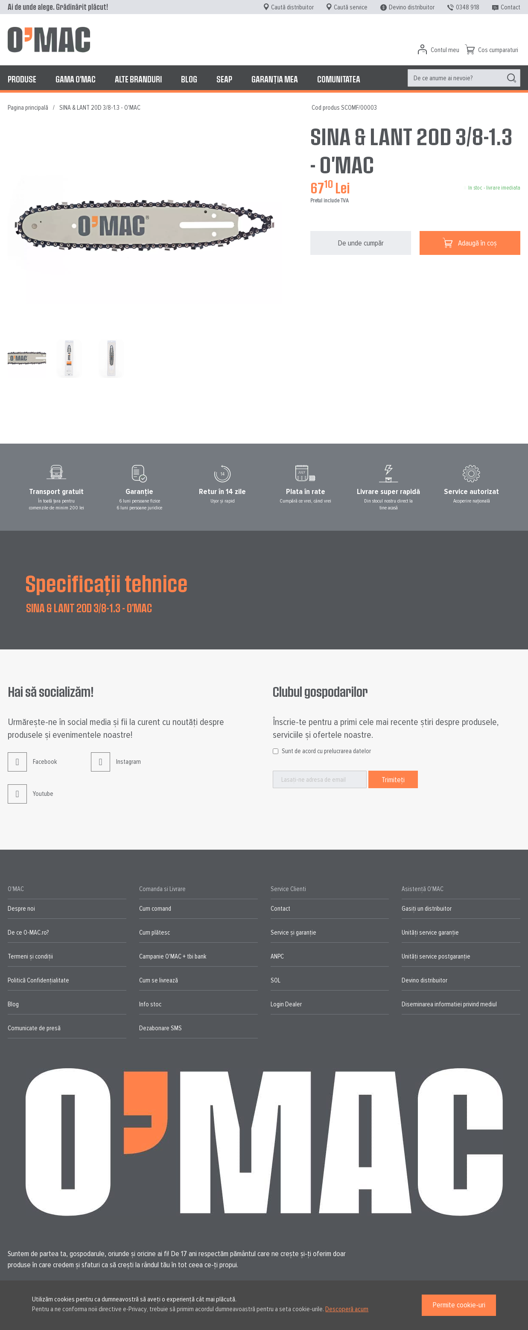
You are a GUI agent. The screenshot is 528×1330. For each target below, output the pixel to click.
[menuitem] (22, 79)
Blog (13, 1004)
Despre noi (21, 908)
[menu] (264, 79)
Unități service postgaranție (436, 956)
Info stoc (150, 1004)
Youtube (30, 800)
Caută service (351, 7)
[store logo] (49, 40)
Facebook (32, 768)
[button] (71, 359)
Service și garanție (293, 932)
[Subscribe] (393, 779)
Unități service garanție (430, 932)
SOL (275, 980)
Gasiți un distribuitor (427, 908)
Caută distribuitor (292, 7)
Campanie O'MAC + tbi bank (172, 956)
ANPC (277, 956)
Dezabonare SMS (160, 1028)
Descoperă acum (346, 1309)
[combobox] (464, 78)
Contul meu (445, 50)
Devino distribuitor (412, 7)
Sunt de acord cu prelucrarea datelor (326, 751)
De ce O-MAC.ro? (28, 932)
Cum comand (155, 908)
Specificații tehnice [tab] (106, 583)
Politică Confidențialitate (38, 980)
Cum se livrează (158, 980)
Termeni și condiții (30, 956)
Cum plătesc (154, 932)
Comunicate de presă (34, 1028)
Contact (510, 7)
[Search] (511, 78)
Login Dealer (286, 1004)
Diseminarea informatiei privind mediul (449, 1004)
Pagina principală (28, 107)
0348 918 (467, 7)
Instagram (116, 768)
